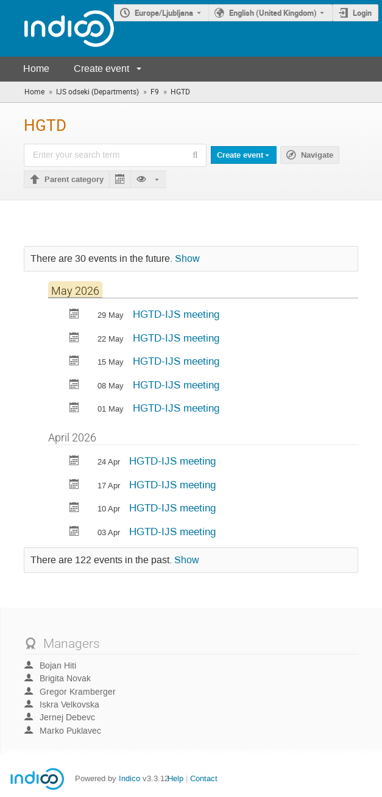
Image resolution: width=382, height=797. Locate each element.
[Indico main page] (57, 28)
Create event (101, 68)
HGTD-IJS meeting (176, 314)
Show (187, 259)
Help (175, 778)
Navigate (317, 155)
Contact (204, 778)
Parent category (74, 179)
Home (36, 68)
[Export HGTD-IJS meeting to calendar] (74, 315)
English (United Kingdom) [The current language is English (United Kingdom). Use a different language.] (273, 12)
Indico (129, 778)
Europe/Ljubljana (164, 12)
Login (362, 12)
